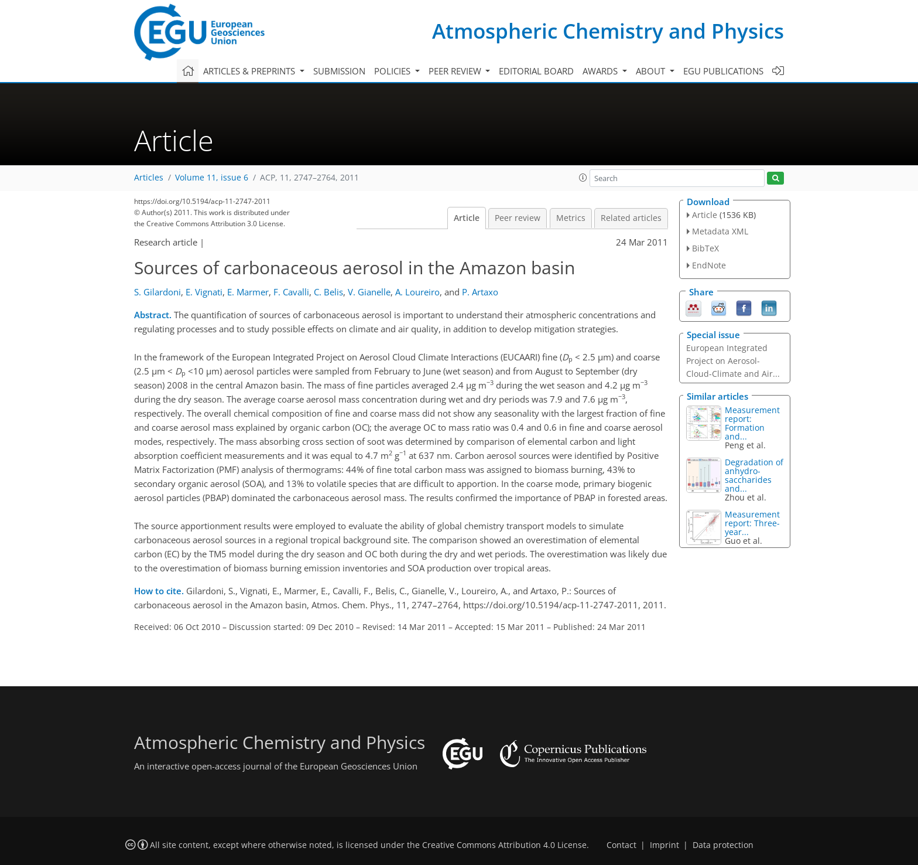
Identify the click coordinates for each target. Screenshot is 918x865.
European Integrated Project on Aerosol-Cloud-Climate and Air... (733, 360)
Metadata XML (720, 231)
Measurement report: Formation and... (752, 423)
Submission (339, 71)
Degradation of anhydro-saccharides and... (754, 475)
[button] (583, 177)
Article (466, 218)
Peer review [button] (456, 71)
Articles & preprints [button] (250, 71)
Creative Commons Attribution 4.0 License (504, 845)
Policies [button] (393, 71)
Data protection (723, 845)
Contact (621, 845)
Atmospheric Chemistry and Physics (608, 31)
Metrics (570, 218)
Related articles (631, 218)
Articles (148, 177)
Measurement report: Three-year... (752, 523)
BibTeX (705, 248)
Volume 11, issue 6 (211, 177)
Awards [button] (601, 71)
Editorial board (536, 71)
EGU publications (723, 71)
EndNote (709, 265)
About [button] (651, 71)
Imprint (664, 845)
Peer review (517, 218)
